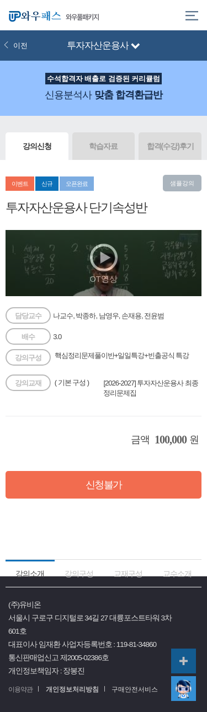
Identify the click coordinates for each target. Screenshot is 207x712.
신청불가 (104, 484)
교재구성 (128, 573)
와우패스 (33, 15)
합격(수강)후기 (170, 146)
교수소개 (177, 573)
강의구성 (79, 573)
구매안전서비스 (135, 689)
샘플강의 (182, 183)
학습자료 (103, 146)
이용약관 (20, 689)
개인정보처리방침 (72, 689)
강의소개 (29, 573)
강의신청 (37, 146)
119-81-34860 (136, 644)
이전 (15, 45)
